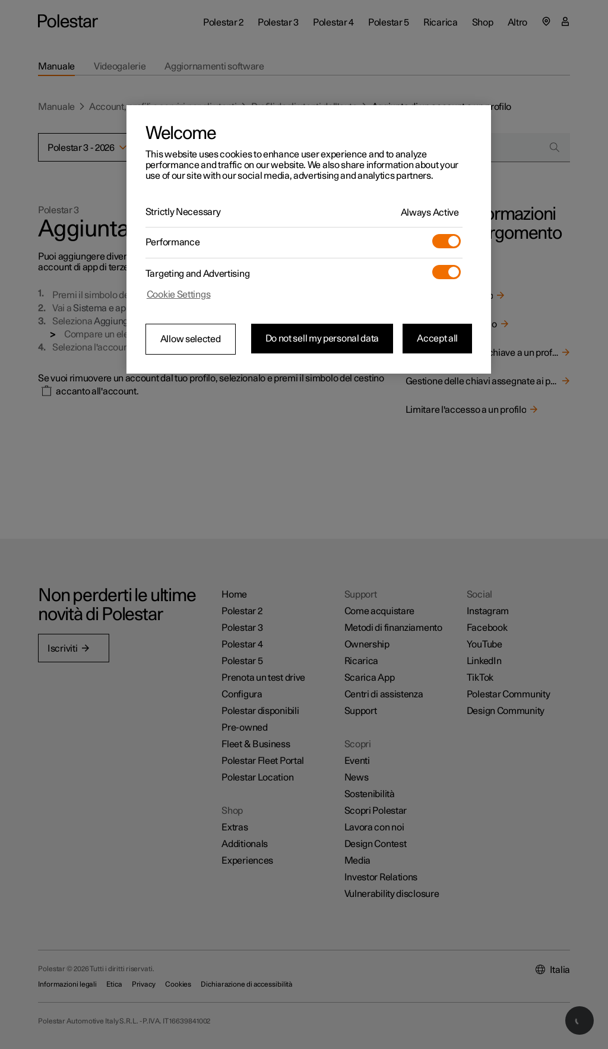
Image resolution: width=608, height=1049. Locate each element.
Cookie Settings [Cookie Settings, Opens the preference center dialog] (179, 294)
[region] (308, 239)
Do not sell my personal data (322, 338)
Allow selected (190, 339)
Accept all (437, 338)
